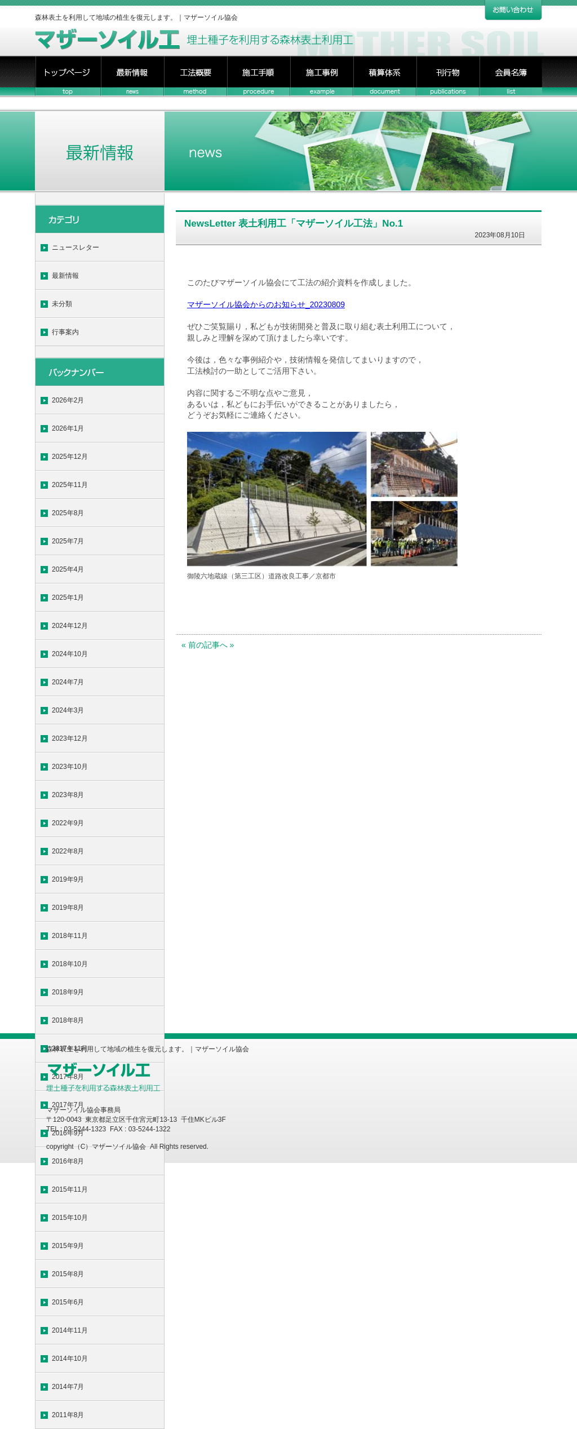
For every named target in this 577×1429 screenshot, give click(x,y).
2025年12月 (70, 457)
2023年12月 (70, 738)
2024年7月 (68, 682)
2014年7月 (68, 1387)
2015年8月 (68, 1274)
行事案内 (65, 332)
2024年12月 (70, 626)
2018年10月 (70, 964)
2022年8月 (68, 851)
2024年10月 (70, 654)
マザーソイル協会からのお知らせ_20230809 (266, 304)
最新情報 (65, 276)
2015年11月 (70, 1189)
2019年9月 (68, 879)
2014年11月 (70, 1330)
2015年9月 (68, 1246)
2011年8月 (68, 1415)
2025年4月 (68, 569)
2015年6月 (68, 1302)
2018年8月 (68, 1020)
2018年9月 (68, 992)
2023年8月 (68, 795)
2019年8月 (68, 908)
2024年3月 (68, 710)
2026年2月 (68, 400)
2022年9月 (68, 823)
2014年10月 (70, 1358)
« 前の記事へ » (207, 644)
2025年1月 (68, 597)
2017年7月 (68, 1105)
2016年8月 (68, 1161)
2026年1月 (68, 428)
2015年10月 (70, 1218)
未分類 (62, 304)
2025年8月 (68, 513)
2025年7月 (68, 541)
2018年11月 (70, 936)
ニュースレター (75, 247)
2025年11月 (70, 485)
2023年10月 (70, 767)
